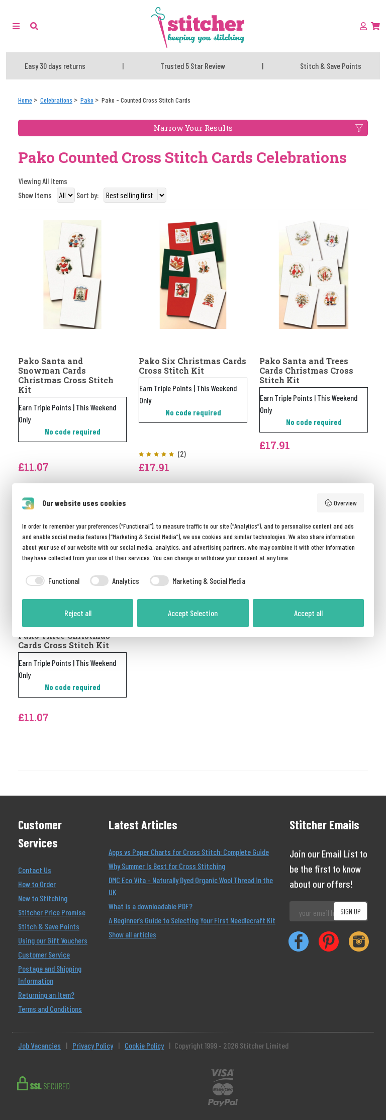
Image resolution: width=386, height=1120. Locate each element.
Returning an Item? (46, 994)
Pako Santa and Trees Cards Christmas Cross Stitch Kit (306, 370)
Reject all (77, 613)
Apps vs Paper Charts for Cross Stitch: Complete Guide (189, 851)
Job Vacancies (39, 1045)
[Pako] (86, 100)
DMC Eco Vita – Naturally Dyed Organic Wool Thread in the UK (191, 886)
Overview (340, 502)
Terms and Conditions (50, 1008)
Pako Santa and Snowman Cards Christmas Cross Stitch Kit (66, 375)
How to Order (37, 884)
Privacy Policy (92, 1045)
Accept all (308, 613)
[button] (34, 26)
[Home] (25, 100)
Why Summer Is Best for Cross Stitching (167, 866)
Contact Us (34, 870)
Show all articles (132, 934)
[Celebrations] (56, 100)
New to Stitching (42, 898)
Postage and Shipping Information (49, 974)
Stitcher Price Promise (51, 912)
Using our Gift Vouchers (52, 940)
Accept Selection (193, 613)
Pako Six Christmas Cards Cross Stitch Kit (192, 365)
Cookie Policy (144, 1045)
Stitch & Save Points (48, 926)
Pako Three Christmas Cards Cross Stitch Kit (64, 640)
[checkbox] (50, 581)
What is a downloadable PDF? (150, 906)
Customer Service (44, 954)
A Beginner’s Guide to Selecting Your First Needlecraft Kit (192, 920)
